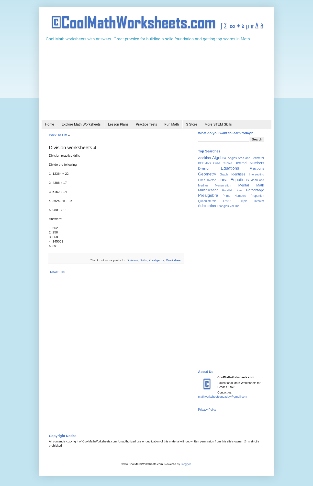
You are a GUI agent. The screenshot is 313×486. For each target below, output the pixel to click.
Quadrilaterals (207, 201)
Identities (238, 174)
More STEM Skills (218, 124)
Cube (216, 163)
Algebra (219, 157)
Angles (232, 158)
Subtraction (207, 206)
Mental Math (251, 185)
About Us (205, 372)
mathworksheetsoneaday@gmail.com (222, 396)
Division (132, 260)
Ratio (227, 201)
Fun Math (171, 124)
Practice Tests (146, 124)
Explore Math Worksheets (81, 124)
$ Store (191, 124)
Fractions (257, 168)
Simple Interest (251, 201)
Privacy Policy (207, 409)
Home (49, 124)
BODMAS (204, 163)
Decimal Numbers (249, 163)
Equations (230, 168)
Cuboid (227, 163)
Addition (204, 158)
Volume (234, 206)
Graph (224, 174)
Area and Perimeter (251, 158)
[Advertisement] (156, 82)
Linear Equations (233, 179)
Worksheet (173, 260)
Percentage (255, 190)
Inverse (211, 180)
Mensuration (223, 185)
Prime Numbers (234, 195)
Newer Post (57, 272)
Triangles (223, 206)
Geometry (207, 174)
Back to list (58, 135)
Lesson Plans (118, 124)
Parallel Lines (232, 190)
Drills (143, 260)
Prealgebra (156, 260)
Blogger (186, 464)
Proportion (257, 195)
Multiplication (208, 190)
